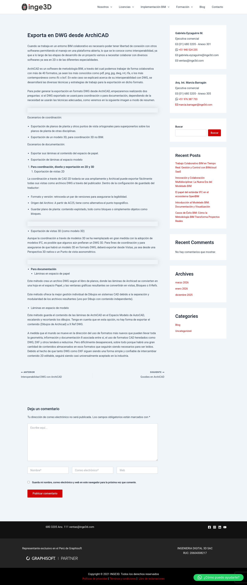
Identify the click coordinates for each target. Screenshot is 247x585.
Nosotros (112, 7)
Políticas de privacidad (92, 578)
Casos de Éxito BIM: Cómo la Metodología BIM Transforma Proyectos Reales (193, 217)
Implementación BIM (159, 7)
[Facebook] (209, 527)
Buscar (179, 126)
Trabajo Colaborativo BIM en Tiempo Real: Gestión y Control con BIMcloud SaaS (197, 168)
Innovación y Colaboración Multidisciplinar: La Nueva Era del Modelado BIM (195, 182)
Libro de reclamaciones (154, 578)
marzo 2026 (182, 283)
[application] (118, 7)
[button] (218, 577)
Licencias (132, 7)
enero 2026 (182, 289)
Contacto (218, 7)
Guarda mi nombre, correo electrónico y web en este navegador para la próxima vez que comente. (84, 483)
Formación (188, 7)
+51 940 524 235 (189, 49)
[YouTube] (224, 527)
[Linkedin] (219, 527)
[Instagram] (214, 527)
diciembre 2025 (184, 295)
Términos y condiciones (122, 578)
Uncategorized (184, 331)
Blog (204, 7)
